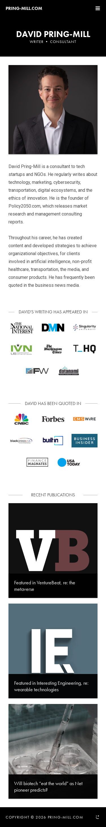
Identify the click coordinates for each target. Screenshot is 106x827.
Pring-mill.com (24, 8)
